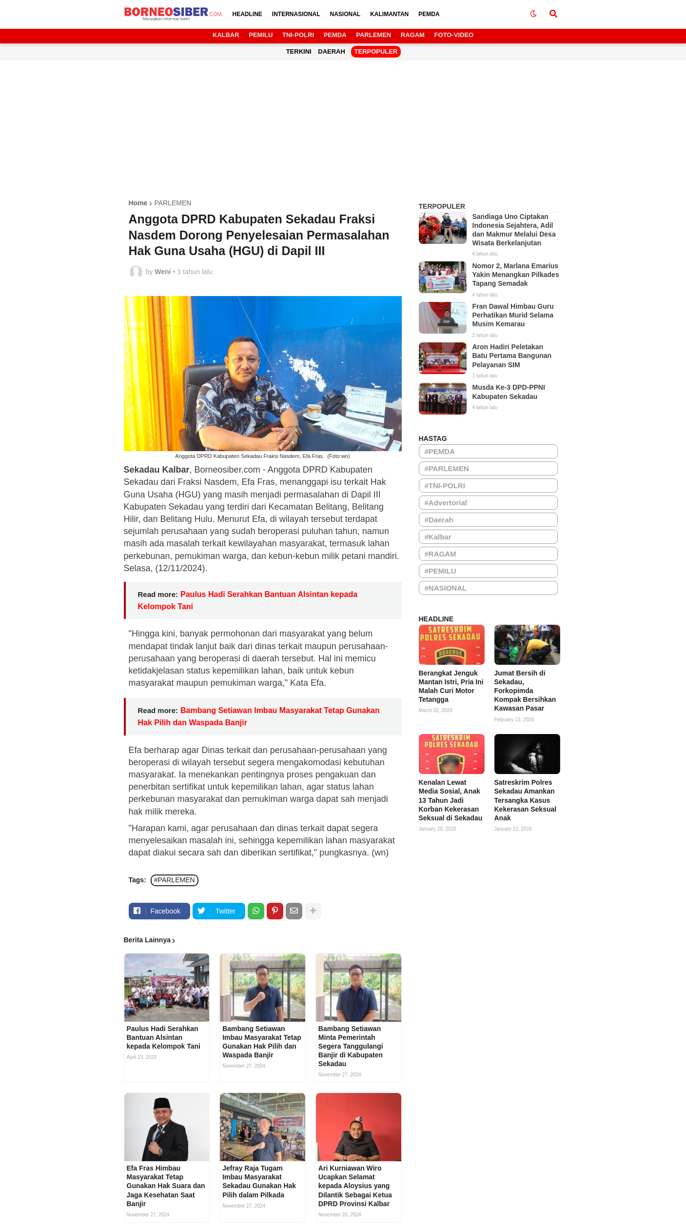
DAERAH (331, 51)
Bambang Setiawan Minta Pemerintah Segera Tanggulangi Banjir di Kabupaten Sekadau (350, 1046)
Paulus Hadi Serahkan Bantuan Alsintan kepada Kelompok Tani (163, 1037)
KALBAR (226, 35)
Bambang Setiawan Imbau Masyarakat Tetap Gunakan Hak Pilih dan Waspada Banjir (261, 1042)
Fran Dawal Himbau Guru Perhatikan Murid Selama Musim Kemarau (513, 315)
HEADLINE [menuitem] (247, 14)
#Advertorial (446, 502)
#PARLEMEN (174, 880)
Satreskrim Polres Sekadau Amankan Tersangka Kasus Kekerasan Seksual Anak (525, 800)
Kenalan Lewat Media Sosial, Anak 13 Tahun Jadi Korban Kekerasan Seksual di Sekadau (451, 800)
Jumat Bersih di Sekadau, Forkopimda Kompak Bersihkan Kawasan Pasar (525, 691)
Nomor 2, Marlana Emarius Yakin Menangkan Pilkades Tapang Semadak (515, 274)
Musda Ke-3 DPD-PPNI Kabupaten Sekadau (508, 391)
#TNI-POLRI (445, 485)
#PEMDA (440, 451)
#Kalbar (438, 537)
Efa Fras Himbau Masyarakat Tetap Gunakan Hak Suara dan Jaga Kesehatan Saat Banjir (166, 1186)
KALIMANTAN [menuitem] (389, 14)
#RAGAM (440, 554)
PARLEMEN (373, 35)
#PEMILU (440, 571)
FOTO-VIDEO (454, 35)
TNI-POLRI (298, 35)
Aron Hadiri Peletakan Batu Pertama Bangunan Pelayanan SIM (512, 355)
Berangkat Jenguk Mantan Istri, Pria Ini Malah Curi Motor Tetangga (451, 686)
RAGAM (413, 35)
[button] (533, 14)
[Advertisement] (343, 131)
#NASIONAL (446, 588)
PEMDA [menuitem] (428, 14)
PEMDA (335, 35)
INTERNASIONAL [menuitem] (296, 14)
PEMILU (261, 35)
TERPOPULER (376, 51)
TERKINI (299, 51)
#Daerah (439, 520)
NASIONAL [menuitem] (345, 14)
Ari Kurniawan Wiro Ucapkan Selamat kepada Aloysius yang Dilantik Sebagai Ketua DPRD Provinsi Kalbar (355, 1186)
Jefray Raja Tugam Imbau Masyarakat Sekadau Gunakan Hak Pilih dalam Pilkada (259, 1181)
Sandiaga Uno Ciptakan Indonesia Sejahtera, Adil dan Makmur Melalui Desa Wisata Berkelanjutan (514, 230)
